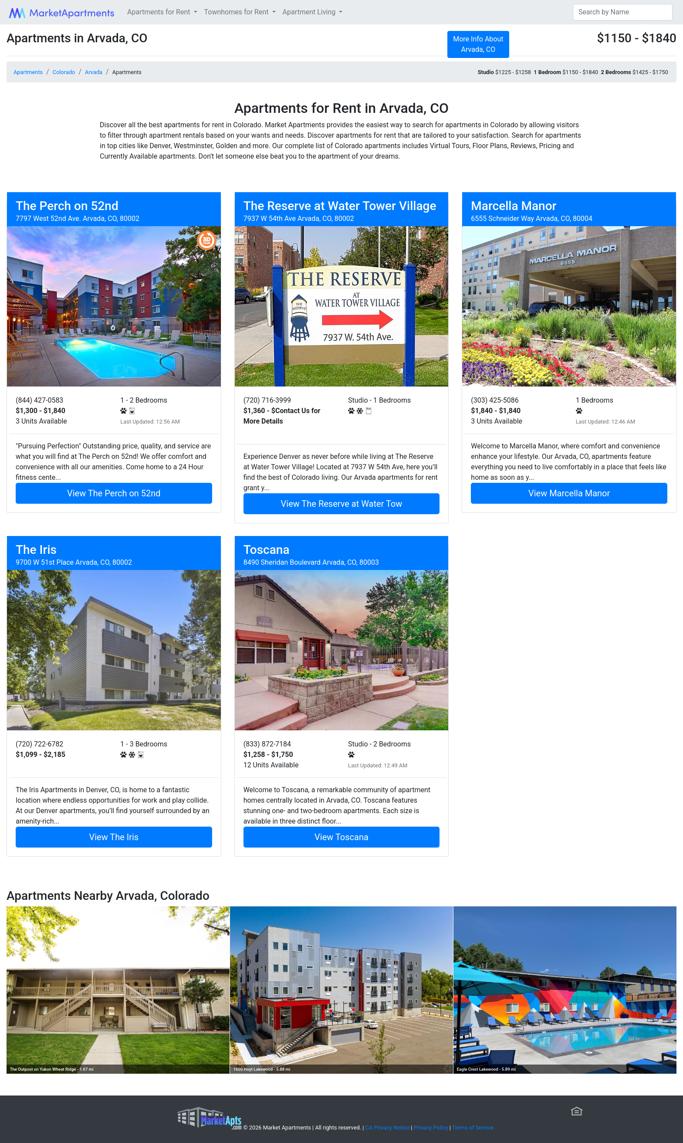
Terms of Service (473, 1127)
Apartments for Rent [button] (159, 12)
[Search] (623, 12)
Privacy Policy (431, 1127)
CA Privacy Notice (387, 1127)
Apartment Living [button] (310, 12)
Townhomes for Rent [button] (237, 12)
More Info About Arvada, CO (478, 44)
